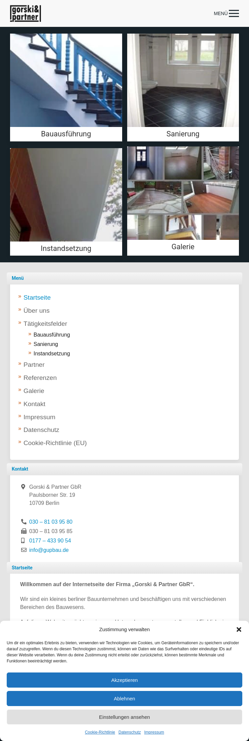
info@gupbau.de (49, 550)
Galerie (33, 390)
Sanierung (46, 344)
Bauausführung (52, 335)
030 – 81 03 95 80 (50, 522)
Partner (34, 364)
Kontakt (34, 403)
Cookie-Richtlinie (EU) (55, 442)
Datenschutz (129, 732)
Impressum (154, 732)
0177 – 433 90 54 (50, 540)
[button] (239, 629)
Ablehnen (124, 698)
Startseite (37, 297)
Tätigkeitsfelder (45, 323)
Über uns (36, 310)
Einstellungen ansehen (124, 717)
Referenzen (40, 377)
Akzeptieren (124, 680)
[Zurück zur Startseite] (25, 13)
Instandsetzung (52, 353)
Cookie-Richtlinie (100, 732)
